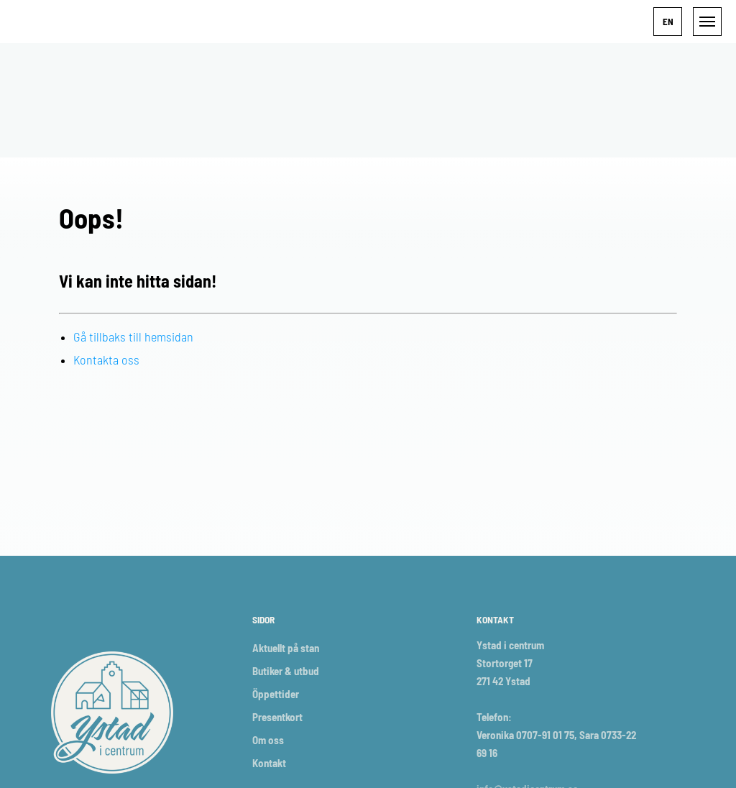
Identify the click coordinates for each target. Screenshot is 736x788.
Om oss (268, 739)
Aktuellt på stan (285, 647)
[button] (667, 21)
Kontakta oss (106, 359)
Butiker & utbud (285, 670)
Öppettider (275, 693)
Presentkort (277, 716)
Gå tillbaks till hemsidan (133, 336)
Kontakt (269, 762)
